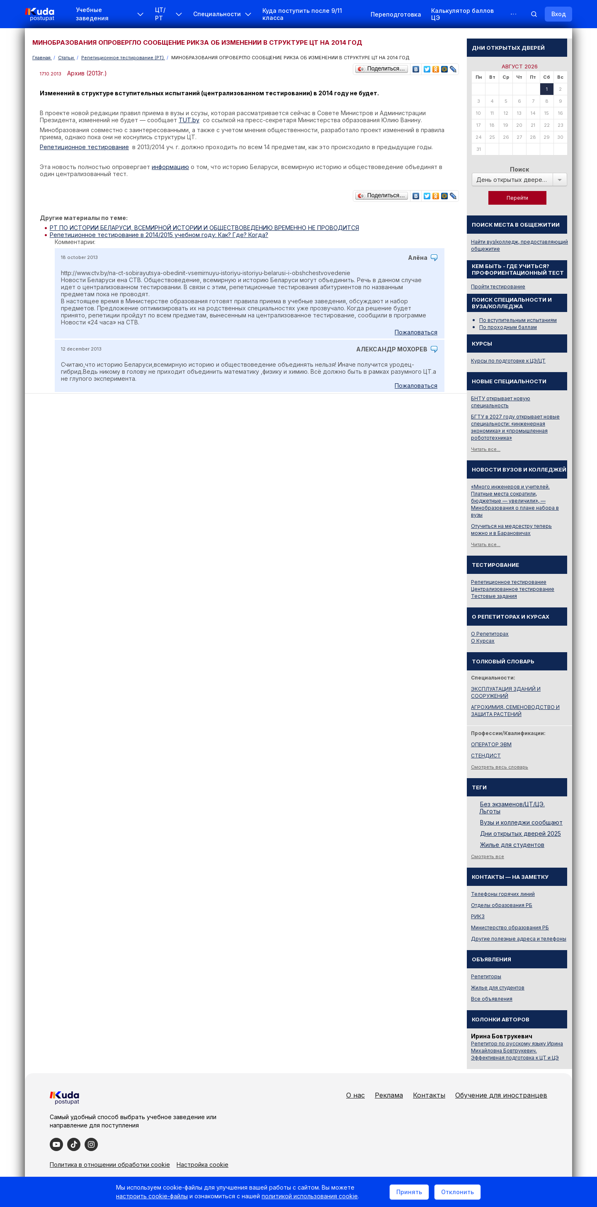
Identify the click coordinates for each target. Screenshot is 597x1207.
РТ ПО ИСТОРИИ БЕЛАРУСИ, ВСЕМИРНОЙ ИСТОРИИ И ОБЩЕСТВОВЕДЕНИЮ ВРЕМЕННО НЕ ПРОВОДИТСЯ (204, 227)
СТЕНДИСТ (486, 755)
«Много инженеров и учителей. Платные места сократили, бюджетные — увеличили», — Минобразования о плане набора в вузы (515, 501)
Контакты (429, 1095)
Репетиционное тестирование (508, 582)
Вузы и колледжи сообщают (521, 822)
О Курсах (483, 641)
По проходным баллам (508, 327)
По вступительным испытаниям (518, 320)
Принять (409, 1191)
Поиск (519, 169)
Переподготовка (396, 14)
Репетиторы (486, 976)
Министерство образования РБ (510, 927)
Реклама (389, 1095)
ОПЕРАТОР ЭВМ (491, 744)
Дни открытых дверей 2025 (520, 833)
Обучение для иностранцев (501, 1095)
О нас (355, 1095)
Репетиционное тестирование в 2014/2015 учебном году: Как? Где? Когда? (159, 234)
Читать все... (485, 449)
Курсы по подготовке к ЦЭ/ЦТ (508, 361)
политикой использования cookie (310, 1196)
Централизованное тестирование (512, 589)
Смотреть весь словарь (499, 767)
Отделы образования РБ (501, 905)
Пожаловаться (416, 332)
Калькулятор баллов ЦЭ (462, 14)
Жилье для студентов (512, 844)
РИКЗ (478, 916)
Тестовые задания (494, 596)
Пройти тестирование (498, 286)
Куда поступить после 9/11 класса (302, 14)
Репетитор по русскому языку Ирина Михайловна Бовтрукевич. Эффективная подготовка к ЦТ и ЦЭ (517, 1050)
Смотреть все (487, 856)
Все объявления (491, 999)
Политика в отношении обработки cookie (110, 1164)
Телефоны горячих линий (503, 894)
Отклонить (457, 1191)
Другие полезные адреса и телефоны (518, 939)
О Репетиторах (490, 634)
